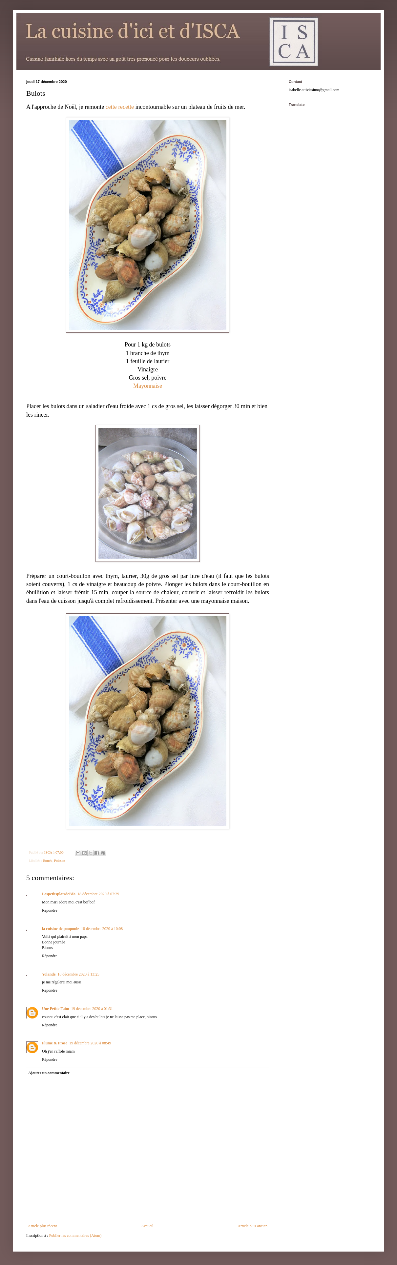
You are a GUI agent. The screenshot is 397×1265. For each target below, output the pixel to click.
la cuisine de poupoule (60, 928)
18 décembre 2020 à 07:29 (98, 894)
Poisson (59, 860)
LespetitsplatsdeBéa (58, 894)
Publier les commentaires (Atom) (75, 1235)
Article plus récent (42, 1226)
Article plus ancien (252, 1226)
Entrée (47, 860)
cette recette (120, 107)
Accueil (147, 1226)
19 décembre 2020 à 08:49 (90, 1043)
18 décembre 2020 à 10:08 (102, 928)
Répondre (49, 910)
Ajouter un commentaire (49, 1073)
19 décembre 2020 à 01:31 (92, 1008)
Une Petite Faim (55, 1008)
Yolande (48, 974)
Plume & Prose (54, 1043)
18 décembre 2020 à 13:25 (78, 974)
